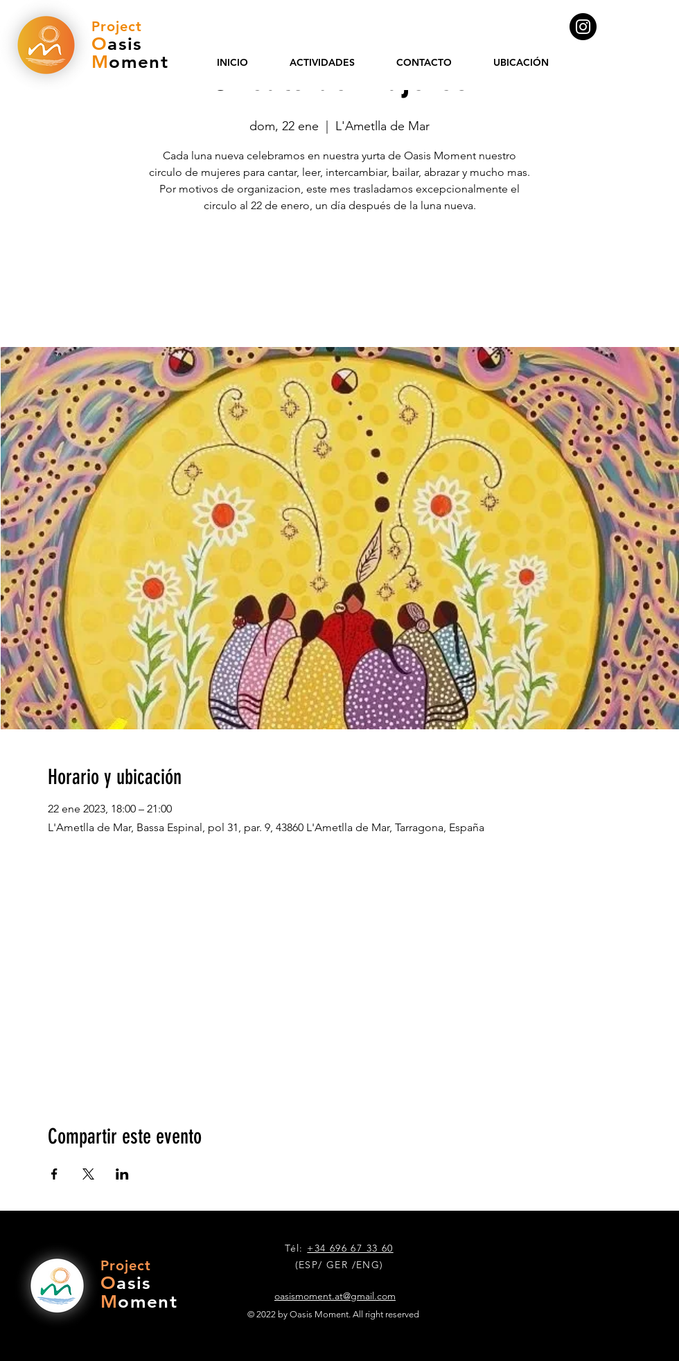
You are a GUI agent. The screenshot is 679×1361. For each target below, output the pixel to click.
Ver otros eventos (339, 282)
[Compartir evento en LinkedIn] (122, 1174)
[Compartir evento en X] (88, 1174)
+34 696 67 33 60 (350, 1248)
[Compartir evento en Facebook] (54, 1174)
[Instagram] (583, 26)
